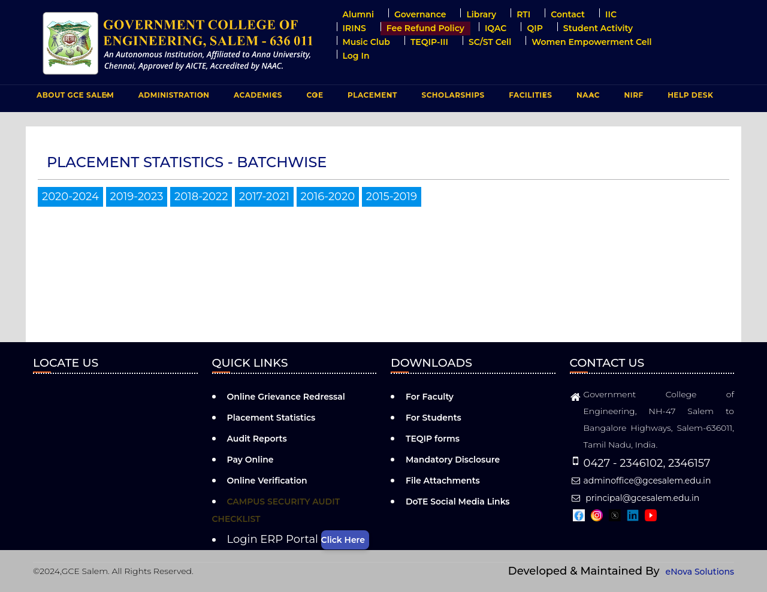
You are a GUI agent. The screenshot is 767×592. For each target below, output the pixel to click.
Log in (356, 55)
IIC (611, 14)
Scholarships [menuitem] (452, 94)
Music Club (366, 42)
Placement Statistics (271, 417)
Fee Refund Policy (425, 28)
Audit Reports (257, 438)
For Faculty (430, 396)
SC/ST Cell (490, 42)
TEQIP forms (433, 438)
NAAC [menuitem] (586, 97)
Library (481, 14)
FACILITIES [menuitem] (529, 97)
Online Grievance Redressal (286, 396)
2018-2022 (201, 196)
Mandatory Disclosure (453, 459)
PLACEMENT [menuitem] (371, 97)
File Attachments (443, 480)
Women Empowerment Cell (591, 42)
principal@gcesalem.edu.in (635, 498)
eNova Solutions (700, 571)
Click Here (343, 539)
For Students (433, 417)
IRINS (354, 28)
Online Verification (267, 480)
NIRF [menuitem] (634, 94)
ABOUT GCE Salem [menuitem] (74, 97)
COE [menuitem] (314, 97)
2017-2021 (264, 196)
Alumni (358, 14)
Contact (568, 14)
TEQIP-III (429, 42)
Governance (420, 14)
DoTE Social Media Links (458, 501)
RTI (523, 14)
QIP (534, 28)
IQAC (496, 28)
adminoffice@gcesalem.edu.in (640, 480)
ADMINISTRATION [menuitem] (172, 97)
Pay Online (250, 459)
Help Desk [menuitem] (690, 94)
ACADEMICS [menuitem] (256, 97)
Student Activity (598, 28)
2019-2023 (137, 196)
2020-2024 (70, 196)
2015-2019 (391, 196)
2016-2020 (328, 196)
